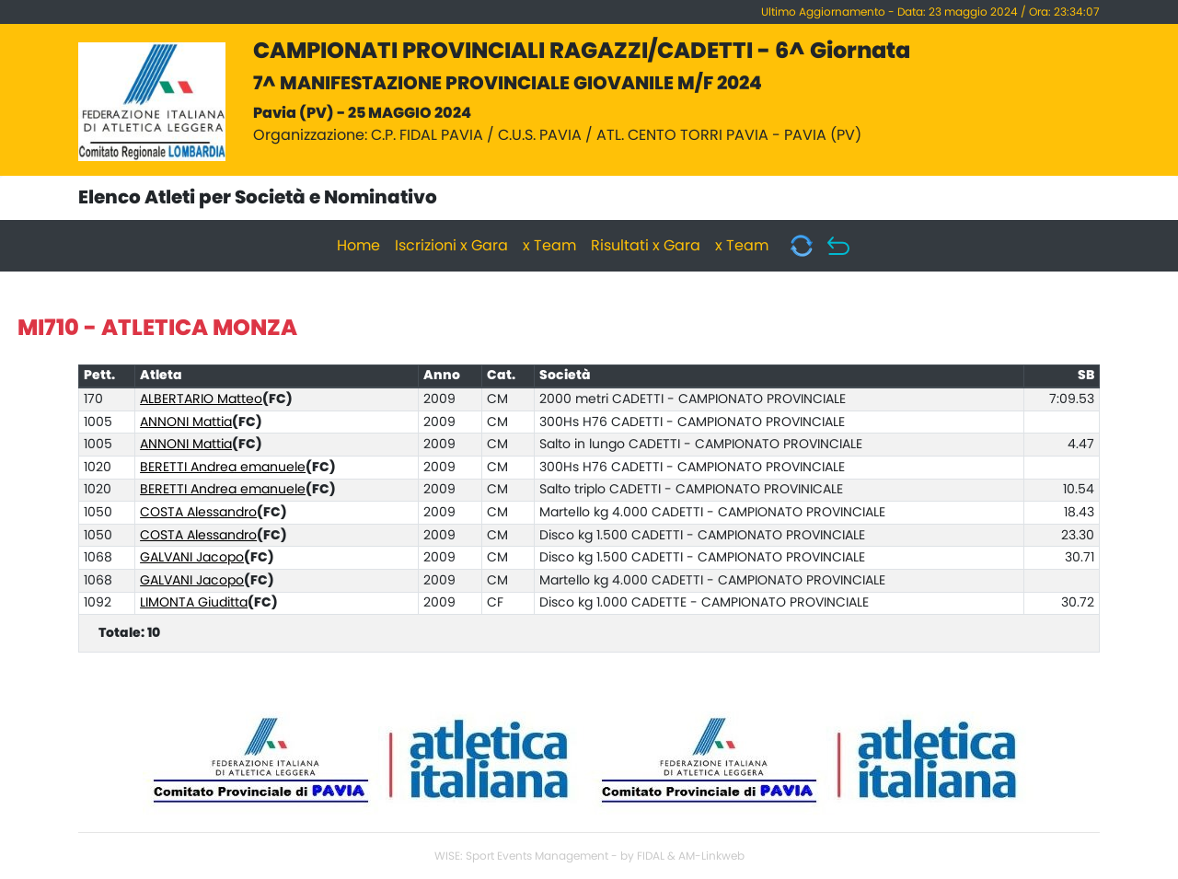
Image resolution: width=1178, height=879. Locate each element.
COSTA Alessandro (198, 512)
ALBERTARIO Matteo (201, 399)
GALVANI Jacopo (192, 557)
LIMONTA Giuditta (194, 602)
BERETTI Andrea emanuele (223, 467)
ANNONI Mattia (186, 422)
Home (358, 245)
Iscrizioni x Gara (451, 245)
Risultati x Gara (645, 245)
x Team (549, 245)
